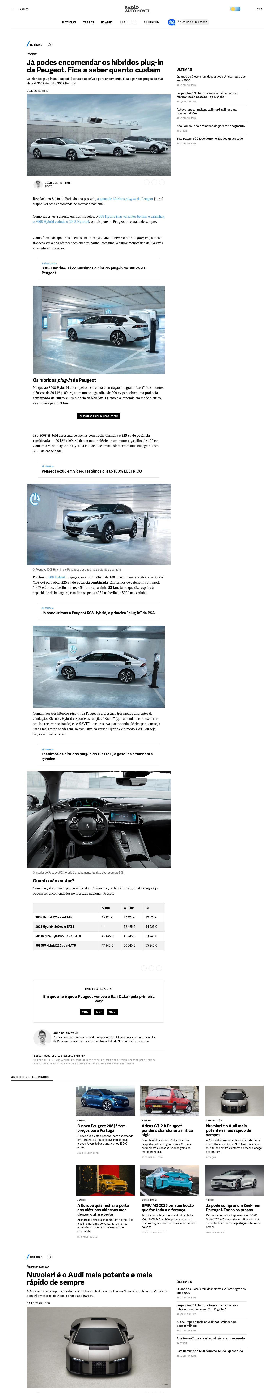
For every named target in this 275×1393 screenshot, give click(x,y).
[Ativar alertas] (50, 44)
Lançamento (62, 1060)
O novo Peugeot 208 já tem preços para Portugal (101, 1128)
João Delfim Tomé (88, 1152)
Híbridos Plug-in (43, 1060)
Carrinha (79, 1055)
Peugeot (38, 1055)
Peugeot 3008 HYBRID (114, 1060)
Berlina (68, 1055)
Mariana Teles (215, 1232)
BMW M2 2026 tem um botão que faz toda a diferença (168, 1207)
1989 (112, 1012)
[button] (256, 9)
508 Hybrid (56, 577)
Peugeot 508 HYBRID (62, 1063)
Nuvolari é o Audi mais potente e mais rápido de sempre (228, 1130)
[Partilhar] (154, 182)
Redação (211, 1157)
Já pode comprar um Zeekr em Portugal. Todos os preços (233, 1207)
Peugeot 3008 (91, 1060)
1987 (99, 1012)
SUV (54, 1055)
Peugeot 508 (40, 1063)
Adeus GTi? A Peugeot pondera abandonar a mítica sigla (167, 1130)
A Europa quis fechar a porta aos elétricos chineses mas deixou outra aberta (103, 1210)
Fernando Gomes (87, 1236)
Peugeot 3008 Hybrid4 (141, 1060)
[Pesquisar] (24, 9)
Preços (130, 1063)
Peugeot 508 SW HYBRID (110, 1063)
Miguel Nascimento (154, 1232)
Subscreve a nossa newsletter (99, 416)
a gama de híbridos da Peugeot (125, 199)
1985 (85, 1012)
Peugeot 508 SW (85, 1063)
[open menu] (13, 9)
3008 (47, 1055)
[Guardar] (147, 182)
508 (60, 1055)
